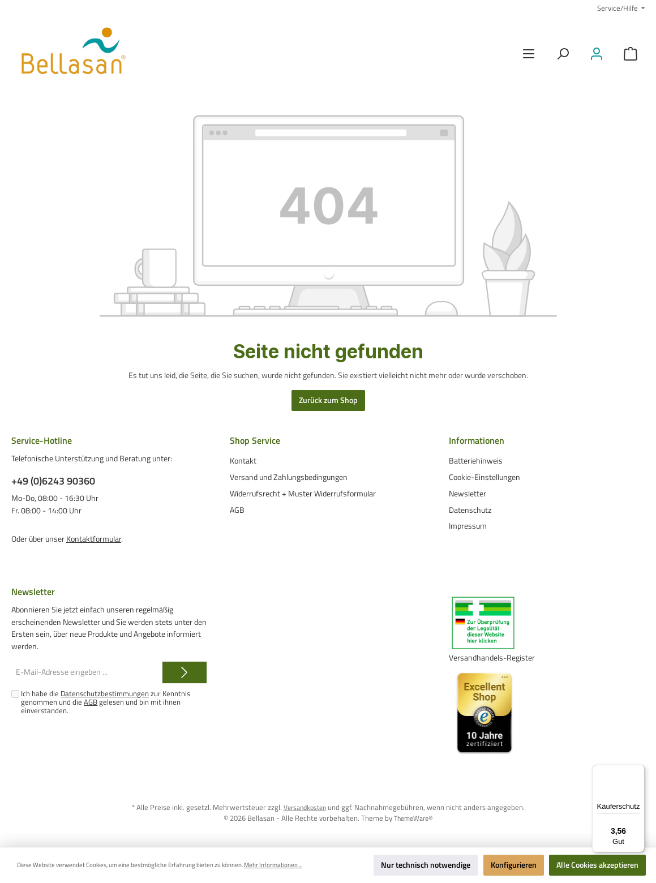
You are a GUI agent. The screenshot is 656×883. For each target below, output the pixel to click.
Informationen (476, 440)
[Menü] (528, 54)
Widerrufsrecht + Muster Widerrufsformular (303, 493)
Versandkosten (305, 807)
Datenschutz (470, 509)
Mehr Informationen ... (273, 865)
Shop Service (255, 440)
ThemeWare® (413, 818)
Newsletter (467, 493)
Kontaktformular (93, 539)
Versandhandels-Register (492, 657)
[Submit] (184, 672)
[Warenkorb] (630, 54)
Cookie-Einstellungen (484, 477)
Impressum (468, 526)
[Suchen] (562, 54)
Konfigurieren (514, 865)
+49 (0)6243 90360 (53, 480)
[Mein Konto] (596, 54)
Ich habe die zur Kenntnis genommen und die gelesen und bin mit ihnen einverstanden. (105, 702)
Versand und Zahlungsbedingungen (289, 477)
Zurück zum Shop (328, 400)
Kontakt (243, 461)
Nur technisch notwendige (425, 865)
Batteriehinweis (476, 461)
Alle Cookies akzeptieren (597, 865)
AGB (237, 509)
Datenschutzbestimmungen (105, 693)
